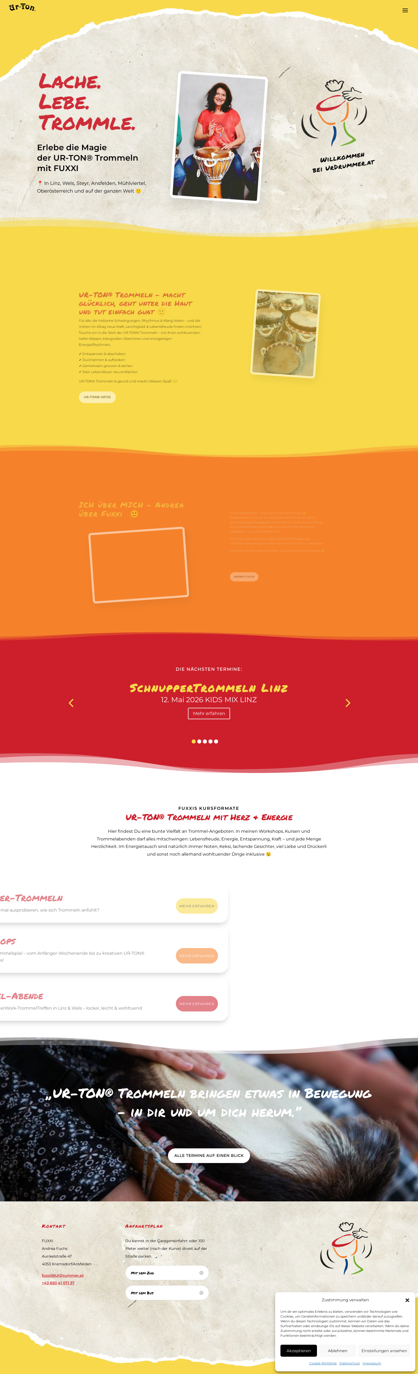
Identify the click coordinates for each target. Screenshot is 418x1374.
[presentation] (70, 702)
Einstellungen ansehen (384, 1350)
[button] (407, 1300)
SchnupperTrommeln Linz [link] (209, 688)
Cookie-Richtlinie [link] (323, 1363)
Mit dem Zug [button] (142, 1273)
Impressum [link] (372, 1363)
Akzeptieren (299, 1350)
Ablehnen (337, 1350)
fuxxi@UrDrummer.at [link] (63, 1275)
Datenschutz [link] (349, 1363)
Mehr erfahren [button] (209, 713)
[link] (18, 7)
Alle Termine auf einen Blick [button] (209, 1155)
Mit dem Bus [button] (142, 1293)
